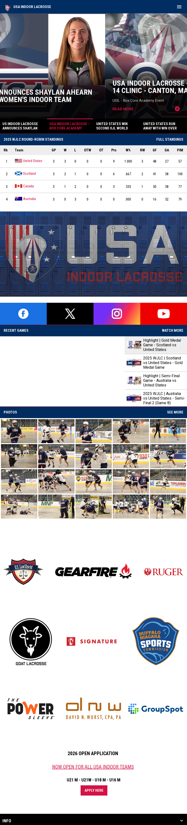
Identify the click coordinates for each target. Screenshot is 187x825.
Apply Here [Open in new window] (93, 790)
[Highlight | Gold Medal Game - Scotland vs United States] (62, 371)
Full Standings (169, 139)
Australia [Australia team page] (25, 199)
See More (175, 412)
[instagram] (117, 314)
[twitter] (70, 314)
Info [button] (6, 821)
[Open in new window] (93, 254)
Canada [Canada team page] (24, 186)
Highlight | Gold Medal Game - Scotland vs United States (162, 345)
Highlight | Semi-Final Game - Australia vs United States (161, 380)
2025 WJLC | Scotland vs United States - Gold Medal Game (163, 363)
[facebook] (23, 314)
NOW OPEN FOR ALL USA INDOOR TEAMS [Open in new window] (93, 767)
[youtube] (163, 314)
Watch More (172, 330)
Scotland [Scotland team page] (25, 173)
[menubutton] (179, 7)
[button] (19, 431)
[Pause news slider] (177, 109)
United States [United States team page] (28, 161)
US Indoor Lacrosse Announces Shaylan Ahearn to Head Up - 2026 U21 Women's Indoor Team (90, 96)
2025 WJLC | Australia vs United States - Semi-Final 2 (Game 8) (164, 398)
